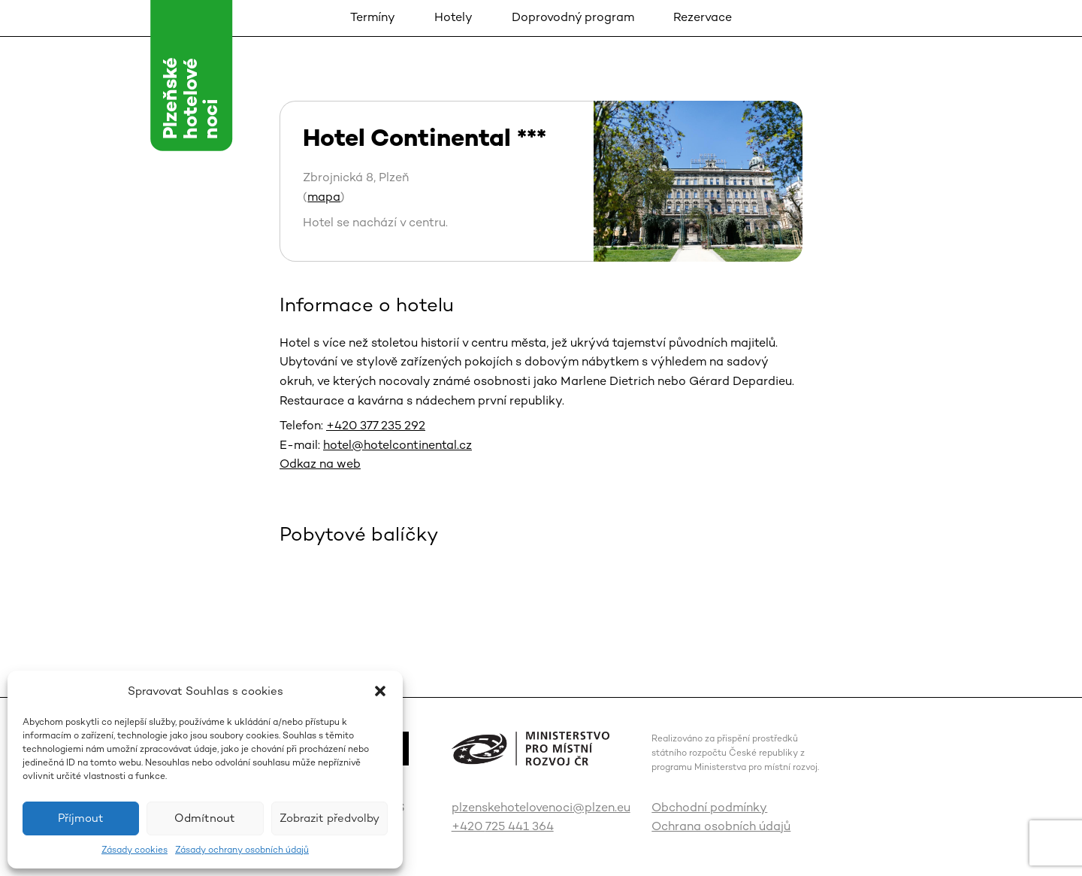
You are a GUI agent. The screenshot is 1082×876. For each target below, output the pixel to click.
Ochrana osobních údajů (720, 826)
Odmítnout (204, 818)
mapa (323, 197)
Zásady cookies (134, 850)
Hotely (453, 17)
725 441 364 (519, 826)
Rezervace (702, 17)
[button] (380, 691)
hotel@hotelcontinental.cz (397, 445)
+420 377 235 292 (375, 425)
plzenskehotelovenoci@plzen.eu (541, 807)
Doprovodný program (573, 17)
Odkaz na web (320, 463)
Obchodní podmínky (709, 807)
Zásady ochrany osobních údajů (242, 850)
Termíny (372, 17)
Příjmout (81, 818)
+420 (468, 826)
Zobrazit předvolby (329, 818)
